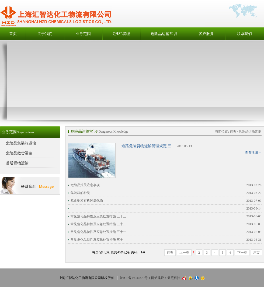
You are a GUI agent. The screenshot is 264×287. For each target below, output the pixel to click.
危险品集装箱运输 (21, 143)
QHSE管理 (121, 34)
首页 (13, 34)
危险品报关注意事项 (85, 185)
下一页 (242, 252)
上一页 (184, 252)
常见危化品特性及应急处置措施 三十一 (98, 232)
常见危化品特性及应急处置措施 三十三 (98, 216)
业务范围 (83, 34)
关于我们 (45, 34)
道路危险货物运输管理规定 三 (146, 146)
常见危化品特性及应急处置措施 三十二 (98, 224)
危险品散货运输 (19, 153)
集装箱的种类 (80, 193)
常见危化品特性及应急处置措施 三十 (97, 240)
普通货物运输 (17, 163)
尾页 (256, 252)
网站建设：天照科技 (165, 278)
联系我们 (244, 34)
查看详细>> (253, 152)
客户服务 (206, 34)
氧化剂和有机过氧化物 (87, 201)
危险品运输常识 (164, 34)
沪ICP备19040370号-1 (135, 278)
